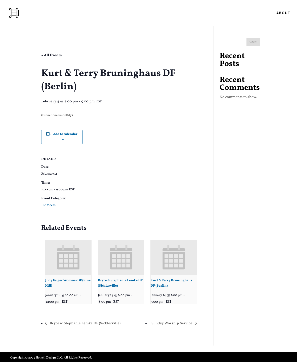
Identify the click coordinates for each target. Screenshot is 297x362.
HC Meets (48, 205)
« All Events (51, 55)
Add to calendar (65, 134)
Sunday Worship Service (172, 323)
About (283, 13)
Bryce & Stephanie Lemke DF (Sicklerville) (84, 323)
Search (253, 42)
